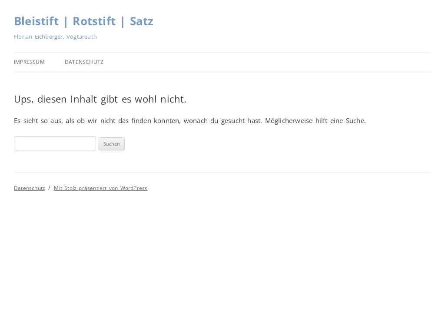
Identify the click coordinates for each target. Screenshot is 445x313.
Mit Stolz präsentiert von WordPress (100, 188)
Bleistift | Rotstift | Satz (83, 21)
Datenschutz (84, 62)
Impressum (29, 62)
